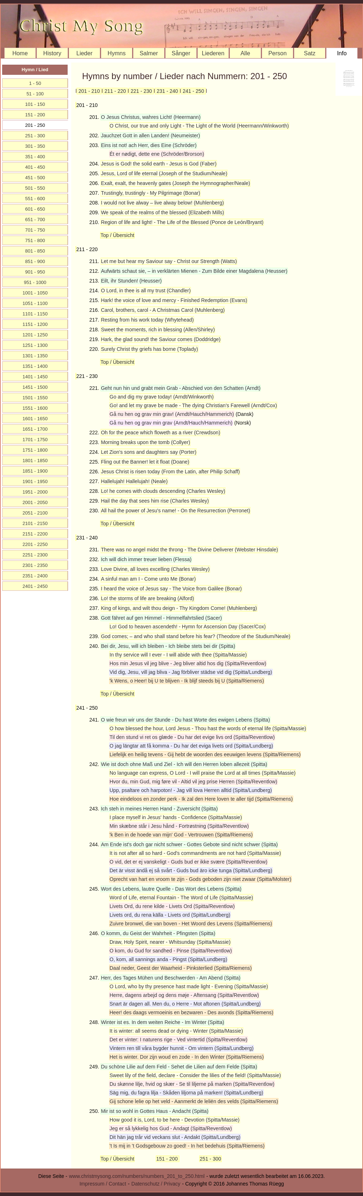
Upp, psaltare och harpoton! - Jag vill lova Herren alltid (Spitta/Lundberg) (191, 790)
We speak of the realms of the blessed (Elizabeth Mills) (162, 212)
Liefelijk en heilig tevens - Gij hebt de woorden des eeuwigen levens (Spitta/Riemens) (205, 754)
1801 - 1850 (34, 460)
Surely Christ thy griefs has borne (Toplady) (149, 349)
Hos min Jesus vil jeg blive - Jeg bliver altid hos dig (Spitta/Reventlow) (188, 663)
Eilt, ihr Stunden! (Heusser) (131, 281)
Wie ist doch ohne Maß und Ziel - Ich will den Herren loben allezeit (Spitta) (184, 764)
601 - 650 (35, 209)
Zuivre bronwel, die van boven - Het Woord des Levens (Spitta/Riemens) (191, 923)
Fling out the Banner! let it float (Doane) (145, 462)
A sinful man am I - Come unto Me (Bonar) (148, 579)
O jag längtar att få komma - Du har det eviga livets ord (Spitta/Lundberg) (191, 746)
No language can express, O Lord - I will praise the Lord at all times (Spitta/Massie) (202, 773)
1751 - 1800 (34, 450)
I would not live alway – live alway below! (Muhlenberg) (162, 203)
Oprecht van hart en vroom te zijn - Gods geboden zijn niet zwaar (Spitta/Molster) (200, 879)
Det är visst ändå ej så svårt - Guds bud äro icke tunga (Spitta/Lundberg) (191, 870)
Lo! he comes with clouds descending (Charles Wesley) (163, 491)
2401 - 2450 (34, 586)
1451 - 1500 (34, 387)
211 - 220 (115, 91)
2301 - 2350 (34, 565)
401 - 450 (35, 167)
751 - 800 (35, 240)
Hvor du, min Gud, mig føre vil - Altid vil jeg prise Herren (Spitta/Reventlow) (193, 781)
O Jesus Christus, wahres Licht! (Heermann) (150, 117)
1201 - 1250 (34, 334)
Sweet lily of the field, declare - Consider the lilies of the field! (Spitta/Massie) (195, 1075)
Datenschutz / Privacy (155, 1184)
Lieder (84, 53)
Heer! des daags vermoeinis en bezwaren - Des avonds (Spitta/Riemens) (191, 1012)
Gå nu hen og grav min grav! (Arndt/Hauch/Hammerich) (172, 414)
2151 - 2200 (34, 534)
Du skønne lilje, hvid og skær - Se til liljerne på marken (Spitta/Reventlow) (192, 1084)
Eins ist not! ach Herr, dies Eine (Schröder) (149, 145)
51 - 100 (35, 93)
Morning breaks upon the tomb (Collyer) (145, 442)
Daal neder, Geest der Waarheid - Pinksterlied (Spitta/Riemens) (181, 968)
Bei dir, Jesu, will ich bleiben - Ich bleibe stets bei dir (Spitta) (168, 646)
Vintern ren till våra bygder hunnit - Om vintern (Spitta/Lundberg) (181, 1048)
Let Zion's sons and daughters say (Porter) (148, 452)
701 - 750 (35, 230)
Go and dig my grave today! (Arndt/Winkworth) (162, 397)
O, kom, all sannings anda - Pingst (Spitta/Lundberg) (168, 959)
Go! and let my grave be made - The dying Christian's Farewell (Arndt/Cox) (193, 405)
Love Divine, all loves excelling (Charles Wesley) (155, 569)
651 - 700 (35, 219)
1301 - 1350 (34, 355)
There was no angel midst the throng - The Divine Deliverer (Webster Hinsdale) (189, 549)
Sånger (181, 53)
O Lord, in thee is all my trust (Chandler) (146, 290)
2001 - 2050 (34, 502)
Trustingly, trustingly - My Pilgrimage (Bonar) (150, 193)
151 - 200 (167, 1159)
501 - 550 (35, 188)
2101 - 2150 (34, 523)
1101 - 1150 (34, 314)
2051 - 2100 (34, 513)
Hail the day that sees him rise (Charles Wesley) (155, 501)
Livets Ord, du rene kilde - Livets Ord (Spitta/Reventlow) (172, 906)
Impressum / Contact (103, 1184)
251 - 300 (210, 1159)
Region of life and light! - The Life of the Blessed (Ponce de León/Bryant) (182, 222)
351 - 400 (35, 156)
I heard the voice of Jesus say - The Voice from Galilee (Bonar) (171, 588)
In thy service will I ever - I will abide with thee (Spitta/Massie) (178, 655)
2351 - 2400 (34, 575)
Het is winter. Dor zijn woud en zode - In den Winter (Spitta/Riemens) (187, 1057)
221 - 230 (141, 91)
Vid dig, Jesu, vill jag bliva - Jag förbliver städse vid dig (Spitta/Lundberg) (191, 672)
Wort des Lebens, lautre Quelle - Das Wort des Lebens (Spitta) (171, 889)
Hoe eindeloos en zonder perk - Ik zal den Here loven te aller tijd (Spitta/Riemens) (201, 799)
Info (342, 53)
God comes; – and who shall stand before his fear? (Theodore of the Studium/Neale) (195, 636)
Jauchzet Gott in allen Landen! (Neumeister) (150, 135)
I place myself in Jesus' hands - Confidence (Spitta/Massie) (176, 817)
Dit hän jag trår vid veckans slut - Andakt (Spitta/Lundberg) (175, 1137)
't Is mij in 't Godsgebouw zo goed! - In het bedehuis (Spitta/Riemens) (187, 1146)
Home (20, 53)
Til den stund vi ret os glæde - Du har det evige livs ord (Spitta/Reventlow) (192, 737)
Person (277, 53)
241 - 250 (193, 91)
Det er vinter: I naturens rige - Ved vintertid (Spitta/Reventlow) (178, 1039)
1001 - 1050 (34, 293)
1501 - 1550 (34, 397)
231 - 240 (167, 91)
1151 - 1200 (34, 324)
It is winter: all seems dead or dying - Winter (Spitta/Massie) (176, 1031)
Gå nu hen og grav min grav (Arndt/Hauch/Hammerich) (171, 423)
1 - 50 (35, 83)
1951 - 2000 (34, 492)
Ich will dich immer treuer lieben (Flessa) (146, 559)
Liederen (213, 53)
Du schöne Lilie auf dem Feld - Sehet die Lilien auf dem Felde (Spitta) (179, 1067)
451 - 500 (35, 177)
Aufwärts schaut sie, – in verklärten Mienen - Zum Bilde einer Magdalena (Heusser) (194, 271)
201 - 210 (89, 91)
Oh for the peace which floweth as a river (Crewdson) (160, 432)
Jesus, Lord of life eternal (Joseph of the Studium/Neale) (164, 173)
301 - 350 (35, 146)
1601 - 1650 (34, 418)
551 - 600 (35, 198)
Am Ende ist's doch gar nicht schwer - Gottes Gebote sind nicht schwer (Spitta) (189, 844)
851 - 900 (35, 261)
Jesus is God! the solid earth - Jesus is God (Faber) (159, 164)
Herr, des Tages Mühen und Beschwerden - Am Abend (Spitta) (170, 978)
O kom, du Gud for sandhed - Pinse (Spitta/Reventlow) (171, 951)
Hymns (117, 53)
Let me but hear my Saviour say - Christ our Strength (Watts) (169, 261)
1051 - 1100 (34, 303)
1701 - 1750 (34, 439)
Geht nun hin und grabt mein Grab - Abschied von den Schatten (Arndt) (180, 388)
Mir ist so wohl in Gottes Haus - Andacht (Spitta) (154, 1111)
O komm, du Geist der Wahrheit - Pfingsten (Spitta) (158, 933)
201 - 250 (35, 125)
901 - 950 (35, 272)
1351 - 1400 (34, 366)
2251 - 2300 (34, 555)
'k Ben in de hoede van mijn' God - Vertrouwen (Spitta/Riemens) (181, 835)
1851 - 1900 (34, 471)
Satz (309, 53)
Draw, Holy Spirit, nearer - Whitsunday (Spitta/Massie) (170, 942)
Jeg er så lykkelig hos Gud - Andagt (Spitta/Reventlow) (171, 1128)
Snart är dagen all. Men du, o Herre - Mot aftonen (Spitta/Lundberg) (185, 1004)
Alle (245, 53)
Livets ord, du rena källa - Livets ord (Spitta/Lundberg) (170, 915)
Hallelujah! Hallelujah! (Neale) (134, 481)
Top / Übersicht (117, 235)
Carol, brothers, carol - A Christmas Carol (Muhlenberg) (163, 310)
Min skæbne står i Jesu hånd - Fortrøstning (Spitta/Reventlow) (179, 826)
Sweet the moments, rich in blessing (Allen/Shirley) (158, 329)
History (52, 53)
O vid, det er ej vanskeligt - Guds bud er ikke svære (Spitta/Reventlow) (189, 862)
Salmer (149, 53)
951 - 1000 (35, 282)
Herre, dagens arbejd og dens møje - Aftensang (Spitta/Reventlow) (184, 995)
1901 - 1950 (34, 481)
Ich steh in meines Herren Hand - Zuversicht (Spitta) (159, 809)
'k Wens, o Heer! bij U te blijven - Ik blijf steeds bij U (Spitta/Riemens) (187, 681)
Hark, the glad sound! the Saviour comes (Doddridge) (161, 339)
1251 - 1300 (34, 345)
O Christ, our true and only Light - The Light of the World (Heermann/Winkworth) (199, 126)
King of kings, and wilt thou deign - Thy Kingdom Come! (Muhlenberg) (179, 608)
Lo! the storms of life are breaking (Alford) (147, 598)
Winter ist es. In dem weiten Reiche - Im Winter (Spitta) (162, 1022)
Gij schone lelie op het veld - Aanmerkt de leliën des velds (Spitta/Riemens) (194, 1101)
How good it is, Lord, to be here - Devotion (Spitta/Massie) (175, 1120)
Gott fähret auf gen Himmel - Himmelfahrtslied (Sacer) (161, 618)
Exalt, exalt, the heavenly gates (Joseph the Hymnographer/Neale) (175, 183)
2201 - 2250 (34, 544)
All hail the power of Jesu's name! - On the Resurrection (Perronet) (175, 510)
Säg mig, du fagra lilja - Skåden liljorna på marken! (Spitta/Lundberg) (186, 1093)
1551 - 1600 (34, 408)
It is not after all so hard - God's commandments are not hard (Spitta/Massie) (195, 853)
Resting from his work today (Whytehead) (147, 320)
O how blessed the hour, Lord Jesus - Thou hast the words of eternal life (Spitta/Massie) (208, 728)
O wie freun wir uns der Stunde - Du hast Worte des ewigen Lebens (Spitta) (185, 720)
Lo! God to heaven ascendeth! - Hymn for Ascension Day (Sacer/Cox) (188, 626)
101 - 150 (35, 104)
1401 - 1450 (34, 376)
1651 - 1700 (34, 429)
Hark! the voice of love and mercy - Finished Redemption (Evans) (174, 300)
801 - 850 (35, 251)
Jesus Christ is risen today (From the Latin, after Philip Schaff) (170, 471)
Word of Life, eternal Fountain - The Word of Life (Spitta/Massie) (181, 897)
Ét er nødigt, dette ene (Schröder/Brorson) (157, 154)
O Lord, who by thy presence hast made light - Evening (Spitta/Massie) (189, 986)
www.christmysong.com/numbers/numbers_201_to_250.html (137, 1176)
